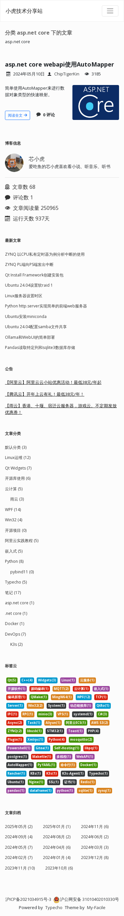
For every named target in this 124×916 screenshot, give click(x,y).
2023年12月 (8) (94, 857)
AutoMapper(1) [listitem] (20, 765)
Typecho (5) (16, 582)
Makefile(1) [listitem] (41, 757)
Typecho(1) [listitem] (98, 773)
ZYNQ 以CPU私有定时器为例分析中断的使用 (45, 254)
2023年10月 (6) (59, 868)
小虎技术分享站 (24, 10)
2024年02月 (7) (18, 857)
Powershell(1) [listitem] (19, 748)
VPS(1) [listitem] (63, 714)
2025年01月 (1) (56, 826)
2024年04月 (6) (56, 847)
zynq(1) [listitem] (104, 790)
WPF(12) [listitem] (83, 697)
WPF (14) (13, 509)
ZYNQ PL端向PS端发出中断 (29, 264)
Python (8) (14, 561)
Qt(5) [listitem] (12, 680)
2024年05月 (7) (18, 847)
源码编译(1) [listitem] (40, 689)
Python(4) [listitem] (57, 739)
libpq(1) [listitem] (91, 748)
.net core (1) (16, 613)
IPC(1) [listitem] (12, 714)
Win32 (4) (13, 520)
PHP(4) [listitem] (93, 731)
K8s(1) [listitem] (35, 773)
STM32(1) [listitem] (55, 731)
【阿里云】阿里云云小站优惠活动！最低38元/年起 (53, 382)
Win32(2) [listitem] (35, 705)
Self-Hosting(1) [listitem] (66, 748)
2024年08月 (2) (56, 837)
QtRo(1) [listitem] (103, 705)
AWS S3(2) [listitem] (99, 723)
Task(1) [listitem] (33, 723)
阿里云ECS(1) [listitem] (76, 723)
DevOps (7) (15, 634)
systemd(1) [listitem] (83, 714)
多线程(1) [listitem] (64, 757)
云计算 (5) (13, 489)
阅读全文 (17, 115)
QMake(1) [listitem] (39, 697)
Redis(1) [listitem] (88, 782)
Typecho (53, 907)
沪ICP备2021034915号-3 (28, 899)
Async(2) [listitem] (15, 723)
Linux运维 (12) (17, 457)
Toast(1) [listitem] (75, 731)
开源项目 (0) (15, 530)
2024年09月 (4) (18, 837)
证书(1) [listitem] (69, 782)
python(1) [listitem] (65, 790)
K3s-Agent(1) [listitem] (73, 773)
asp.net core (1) (19, 603)
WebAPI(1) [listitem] (84, 757)
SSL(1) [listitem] (54, 782)
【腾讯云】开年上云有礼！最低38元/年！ (44, 394)
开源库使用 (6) (17, 478)
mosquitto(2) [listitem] (81, 739)
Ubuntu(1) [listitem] (16, 782)
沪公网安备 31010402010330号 (86, 899)
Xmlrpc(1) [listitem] (35, 739)
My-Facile (96, 907)
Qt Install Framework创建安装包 (34, 275)
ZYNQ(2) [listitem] (15, 731)
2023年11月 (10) (20, 868)
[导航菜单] (110, 10)
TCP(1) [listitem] (101, 697)
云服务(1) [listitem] (87, 680)
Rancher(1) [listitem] (16, 773)
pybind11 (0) (22, 572)
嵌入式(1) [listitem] (101, 689)
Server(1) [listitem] (15, 705)
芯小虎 (37, 158)
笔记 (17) (13, 592)
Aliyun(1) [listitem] (53, 723)
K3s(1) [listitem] (51, 773)
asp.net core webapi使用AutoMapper (59, 64)
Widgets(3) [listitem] (47, 680)
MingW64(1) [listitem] (62, 697)
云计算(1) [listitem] (81, 689)
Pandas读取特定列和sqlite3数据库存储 (40, 347)
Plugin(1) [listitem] (15, 739)
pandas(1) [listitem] (16, 790)
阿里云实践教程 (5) (21, 540)
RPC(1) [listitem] (27, 714)
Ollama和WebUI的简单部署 (30, 337)
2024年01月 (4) (56, 857)
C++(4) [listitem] (27, 680)
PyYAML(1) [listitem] (46, 765)
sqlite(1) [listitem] (85, 790)
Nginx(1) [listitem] (36, 782)
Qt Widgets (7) (18, 468)
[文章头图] (95, 102)
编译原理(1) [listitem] (16, 697)
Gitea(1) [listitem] (42, 748)
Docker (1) (14, 623)
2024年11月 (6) (94, 826)
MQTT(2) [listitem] (61, 689)
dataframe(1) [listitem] (41, 790)
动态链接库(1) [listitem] (80, 705)
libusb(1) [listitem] (34, 731)
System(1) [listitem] (56, 705)
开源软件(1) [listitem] (16, 689)
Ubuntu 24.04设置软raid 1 (29, 285)
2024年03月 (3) (94, 847)
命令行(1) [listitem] (68, 765)
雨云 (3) (17, 499)
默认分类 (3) (15, 447)
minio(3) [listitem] (45, 714)
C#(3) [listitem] (102, 714)
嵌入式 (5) (13, 551)
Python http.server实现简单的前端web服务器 (46, 306)
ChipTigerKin (66, 74)
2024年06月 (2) (94, 837)
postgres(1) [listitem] (17, 757)
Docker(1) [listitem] (88, 765)
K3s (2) (16, 644)
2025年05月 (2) (18, 826)
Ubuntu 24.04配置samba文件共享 (36, 326)
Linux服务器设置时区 (23, 296)
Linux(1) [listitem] (68, 680)
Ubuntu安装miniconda (26, 316)
